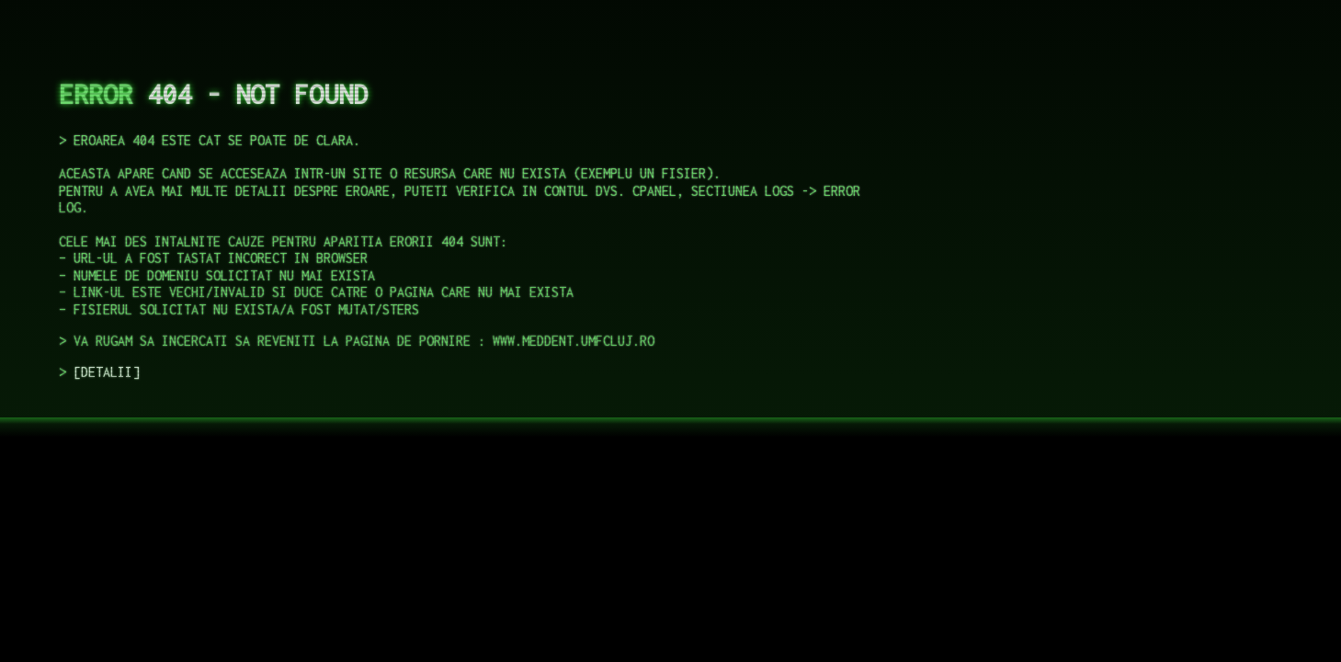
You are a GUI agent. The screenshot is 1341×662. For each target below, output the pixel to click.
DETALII (106, 372)
